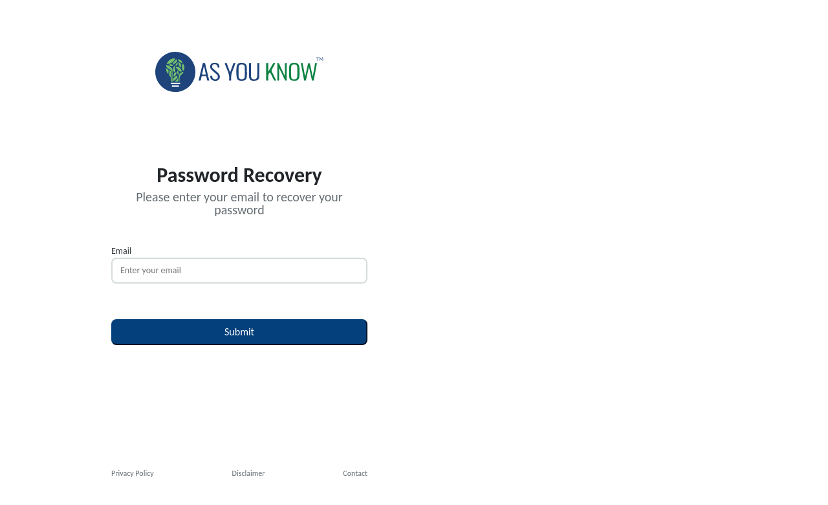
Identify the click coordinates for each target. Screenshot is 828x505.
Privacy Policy (132, 473)
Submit (239, 332)
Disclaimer (248, 473)
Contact (355, 473)
